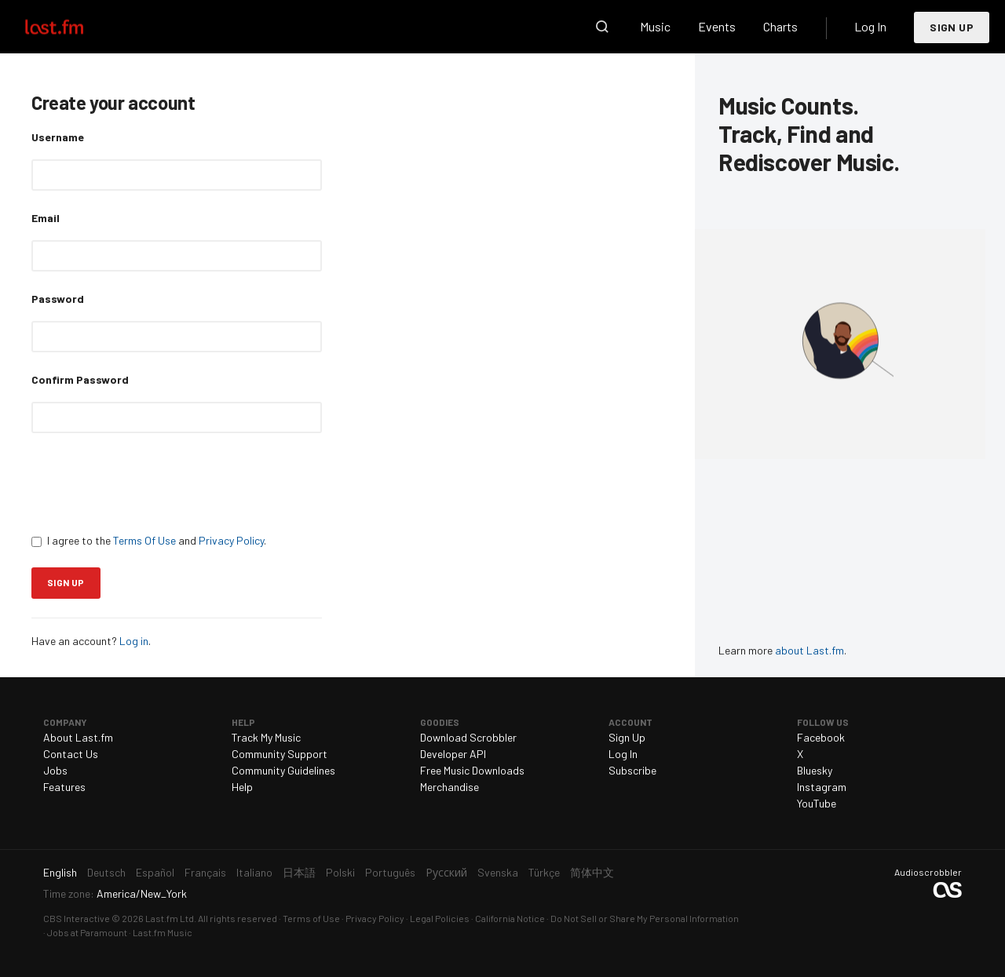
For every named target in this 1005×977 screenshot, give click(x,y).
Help (242, 786)
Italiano (254, 872)
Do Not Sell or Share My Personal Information (644, 918)
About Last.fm (78, 737)
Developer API (453, 753)
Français (205, 872)
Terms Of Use (144, 540)
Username (57, 137)
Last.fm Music (162, 932)
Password (57, 298)
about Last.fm (809, 650)
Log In (870, 26)
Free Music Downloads (472, 770)
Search (602, 26)
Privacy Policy (231, 540)
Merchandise (449, 786)
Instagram (821, 786)
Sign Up (952, 27)
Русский (446, 872)
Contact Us (70, 753)
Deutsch (106, 872)
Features (64, 786)
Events (717, 26)
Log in (133, 640)
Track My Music (266, 737)
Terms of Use (311, 918)
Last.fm (72, 27)
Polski (340, 872)
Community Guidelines (283, 770)
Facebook (821, 737)
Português (390, 872)
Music (655, 26)
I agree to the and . (148, 540)
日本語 (299, 872)
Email (45, 217)
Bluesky (814, 770)
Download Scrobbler (468, 737)
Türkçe (544, 872)
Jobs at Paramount (87, 932)
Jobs (55, 770)
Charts (780, 26)
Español (155, 872)
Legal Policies (440, 918)
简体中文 (592, 872)
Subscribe (632, 770)
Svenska (497, 872)
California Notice (510, 918)
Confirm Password (80, 379)
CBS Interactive (76, 918)
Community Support (279, 753)
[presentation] (150, 482)
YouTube (816, 803)
